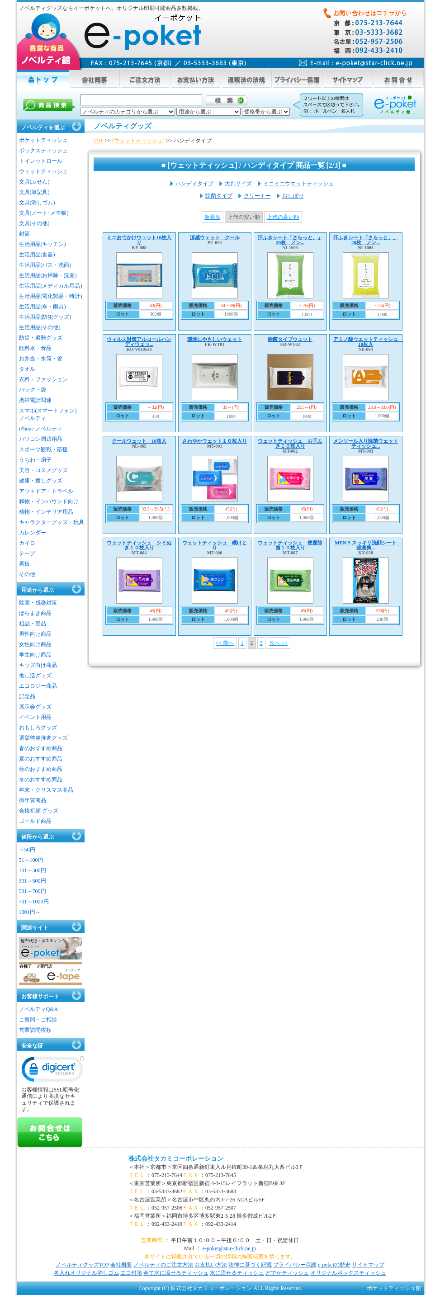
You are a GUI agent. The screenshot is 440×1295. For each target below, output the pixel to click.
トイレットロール (40, 161)
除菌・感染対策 (38, 603)
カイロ (27, 543)
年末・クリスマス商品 (46, 790)
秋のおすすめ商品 (40, 769)
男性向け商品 (35, 634)
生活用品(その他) (40, 327)
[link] (53, 1071)
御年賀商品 (32, 800)
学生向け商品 (35, 655)
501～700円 (32, 891)
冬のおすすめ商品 (40, 779)
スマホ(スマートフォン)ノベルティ (48, 414)
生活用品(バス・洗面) (45, 265)
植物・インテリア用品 (46, 512)
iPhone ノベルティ (40, 428)
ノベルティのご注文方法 (163, 1265)
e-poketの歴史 (334, 1265)
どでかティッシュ (287, 1273)
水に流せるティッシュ (237, 1273)
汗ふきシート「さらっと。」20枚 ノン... (365, 240)
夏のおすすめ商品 (40, 759)
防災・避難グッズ (40, 338)
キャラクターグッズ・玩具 (51, 522)
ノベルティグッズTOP (82, 1265)
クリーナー (257, 196)
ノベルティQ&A (38, 1009)
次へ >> (279, 643)
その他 (27, 574)
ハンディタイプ (194, 183)
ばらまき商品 (35, 613)
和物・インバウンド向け (49, 501)
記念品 (27, 696)
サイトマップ (368, 1265)
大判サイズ (238, 183)
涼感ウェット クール (215, 237)
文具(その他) (34, 223)
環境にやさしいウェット (214, 339)
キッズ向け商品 (38, 665)
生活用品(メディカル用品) (50, 286)
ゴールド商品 (35, 821)
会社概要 (121, 1265)
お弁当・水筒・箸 (40, 358)
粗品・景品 (32, 623)
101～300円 (32, 870)
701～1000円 (34, 901)
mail (355, 63)
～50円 (27, 849)
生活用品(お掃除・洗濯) (48, 275)
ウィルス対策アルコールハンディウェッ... (139, 341)
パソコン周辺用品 (40, 439)
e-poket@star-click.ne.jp (229, 1248)
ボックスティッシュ (43, 150)
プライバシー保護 (295, 1265)
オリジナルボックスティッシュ (348, 1273)
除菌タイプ (218, 196)
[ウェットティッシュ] (138, 140)
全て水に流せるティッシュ (175, 1273)
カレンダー (32, 532)
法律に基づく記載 (250, 1265)
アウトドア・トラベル (46, 491)
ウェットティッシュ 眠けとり (214, 545)
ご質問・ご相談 (38, 1019)
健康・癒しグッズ (40, 480)
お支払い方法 (210, 1265)
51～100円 (31, 860)
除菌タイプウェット (290, 339)
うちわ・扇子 (35, 460)
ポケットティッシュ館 (394, 1288)
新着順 (212, 217)
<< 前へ (225, 643)
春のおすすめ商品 (40, 748)
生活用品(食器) (37, 254)
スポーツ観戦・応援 (43, 449)
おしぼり (293, 196)
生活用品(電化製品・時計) (50, 296)
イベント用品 (35, 717)
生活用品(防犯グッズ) (45, 317)
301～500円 (32, 881)
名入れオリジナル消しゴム (86, 1273)
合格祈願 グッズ (38, 811)
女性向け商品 (35, 644)
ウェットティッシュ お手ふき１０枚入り (290, 443)
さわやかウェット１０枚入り (214, 441)
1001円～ (30, 912)
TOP (99, 140)
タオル (27, 369)
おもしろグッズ (38, 727)
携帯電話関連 (35, 400)
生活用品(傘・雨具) (42, 306)
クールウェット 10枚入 (139, 441)
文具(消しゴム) (37, 202)
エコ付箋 (131, 1273)
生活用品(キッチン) (42, 244)
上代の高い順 (283, 217)
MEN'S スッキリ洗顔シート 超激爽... (368, 545)
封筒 (24, 234)
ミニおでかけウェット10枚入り (139, 240)
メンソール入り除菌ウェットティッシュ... (365, 443)
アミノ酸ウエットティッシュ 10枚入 (368, 341)
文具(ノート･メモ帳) (44, 213)
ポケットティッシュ (43, 140)
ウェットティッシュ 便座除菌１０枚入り (290, 545)
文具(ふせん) (34, 182)
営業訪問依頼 (35, 1030)
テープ (27, 553)
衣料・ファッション (43, 379)
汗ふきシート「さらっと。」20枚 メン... (290, 240)
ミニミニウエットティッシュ (298, 183)
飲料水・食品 (35, 348)
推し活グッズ (35, 675)
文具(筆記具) (34, 192)
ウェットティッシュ (43, 171)
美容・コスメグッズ (43, 470)
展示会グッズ (35, 707)
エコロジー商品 (38, 686)
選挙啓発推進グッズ (43, 738)
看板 (24, 564)
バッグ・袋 (32, 390)
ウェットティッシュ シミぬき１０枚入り (139, 545)
